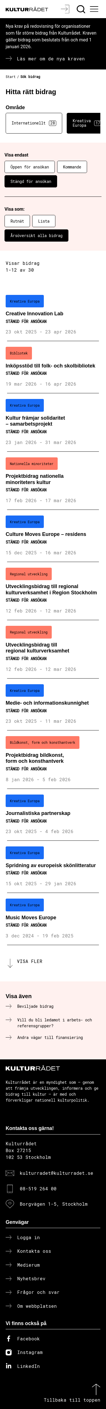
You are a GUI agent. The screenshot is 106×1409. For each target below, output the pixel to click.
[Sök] (81, 9)
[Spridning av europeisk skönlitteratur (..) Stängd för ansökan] (53, 867)
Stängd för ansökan (30, 181)
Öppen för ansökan (29, 167)
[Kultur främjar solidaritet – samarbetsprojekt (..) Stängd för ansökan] (53, 422)
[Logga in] (65, 9)
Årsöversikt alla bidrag (36, 235)
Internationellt (34, 123)
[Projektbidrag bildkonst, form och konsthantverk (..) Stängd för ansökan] (53, 759)
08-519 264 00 (38, 1189)
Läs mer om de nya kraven (51, 59)
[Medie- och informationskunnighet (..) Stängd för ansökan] (53, 705)
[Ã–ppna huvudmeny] (95, 9)
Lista (43, 221)
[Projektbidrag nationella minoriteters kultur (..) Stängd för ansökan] (53, 481)
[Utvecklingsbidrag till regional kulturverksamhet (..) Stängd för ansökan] (53, 649)
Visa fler (29, 961)
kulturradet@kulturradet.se (56, 1173)
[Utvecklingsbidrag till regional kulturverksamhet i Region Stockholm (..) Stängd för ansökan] (53, 591)
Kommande (72, 167)
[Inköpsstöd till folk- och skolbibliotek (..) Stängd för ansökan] (53, 367)
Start (11, 76)
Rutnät (17, 221)
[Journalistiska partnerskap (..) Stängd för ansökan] (53, 815)
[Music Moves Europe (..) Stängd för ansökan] (53, 919)
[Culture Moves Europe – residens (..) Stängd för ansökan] (53, 536)
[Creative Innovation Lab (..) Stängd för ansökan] (53, 315)
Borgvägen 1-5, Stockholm (54, 1204)
